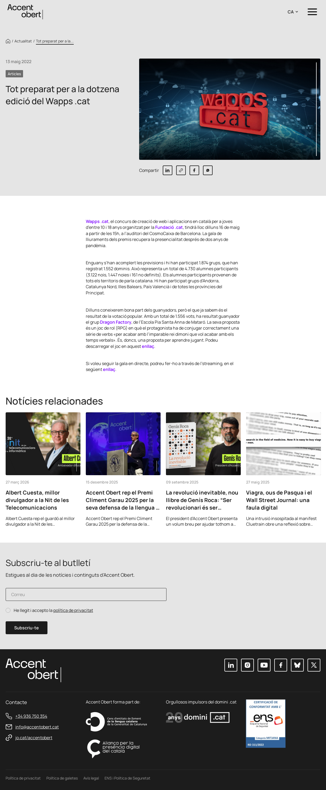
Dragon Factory (115, 322)
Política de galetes (62, 778)
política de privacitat (73, 610)
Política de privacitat (23, 778)
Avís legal (91, 778)
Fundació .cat (169, 227)
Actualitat (23, 41)
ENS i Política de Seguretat (127, 778)
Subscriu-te (26, 628)
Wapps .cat (97, 221)
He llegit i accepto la (53, 610)
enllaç (148, 346)
